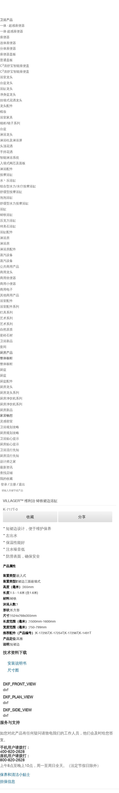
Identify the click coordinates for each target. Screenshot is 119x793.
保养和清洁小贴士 (15, 774)
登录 (4, 484)
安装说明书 (17, 663)
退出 (21, 484)
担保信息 (7, 781)
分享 (82, 517)
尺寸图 (13, 670)
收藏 (30, 517)
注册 (12, 484)
